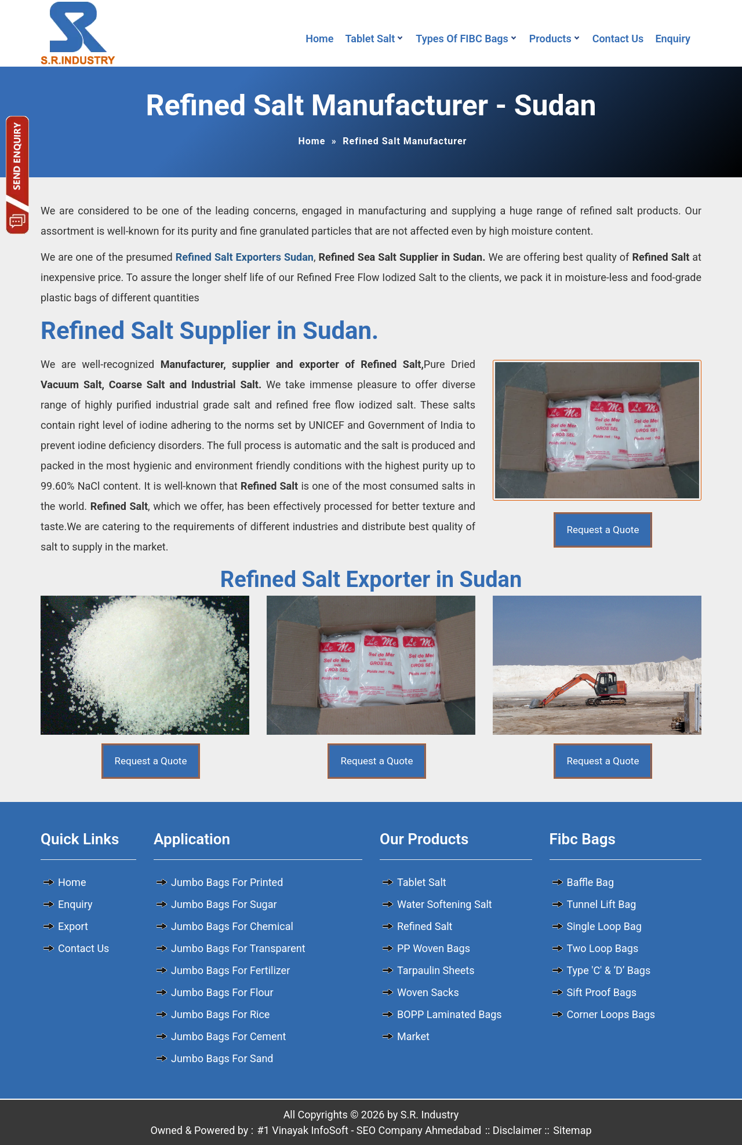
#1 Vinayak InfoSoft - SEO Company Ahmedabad (369, 1130)
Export (73, 926)
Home (319, 38)
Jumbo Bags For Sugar (224, 904)
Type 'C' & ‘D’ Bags (609, 970)
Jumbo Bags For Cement (228, 1036)
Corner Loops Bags (611, 1014)
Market (413, 1036)
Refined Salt (424, 926)
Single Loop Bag (604, 926)
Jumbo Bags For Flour (222, 992)
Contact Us (618, 38)
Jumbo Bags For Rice (220, 1014)
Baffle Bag (590, 882)
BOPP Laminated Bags (449, 1014)
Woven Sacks (428, 992)
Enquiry (675, 38)
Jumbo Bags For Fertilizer (230, 970)
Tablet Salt (370, 38)
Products (550, 38)
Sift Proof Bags (602, 992)
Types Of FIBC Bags (462, 38)
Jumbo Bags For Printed (227, 882)
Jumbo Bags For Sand (222, 1058)
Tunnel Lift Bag (601, 904)
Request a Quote (603, 529)
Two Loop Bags (603, 948)
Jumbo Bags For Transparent (238, 948)
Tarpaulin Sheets (436, 970)
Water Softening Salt (444, 904)
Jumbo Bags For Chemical (232, 926)
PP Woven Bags (433, 948)
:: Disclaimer (512, 1130)
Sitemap (572, 1130)
